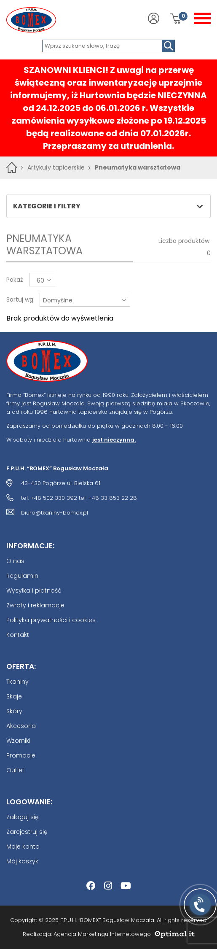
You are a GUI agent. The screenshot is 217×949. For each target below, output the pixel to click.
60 (40, 280)
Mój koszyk (22, 861)
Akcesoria (21, 726)
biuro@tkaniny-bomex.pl (54, 513)
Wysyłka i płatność (34, 590)
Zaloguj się (22, 817)
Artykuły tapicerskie (56, 167)
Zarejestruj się (27, 832)
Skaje (14, 696)
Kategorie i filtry (108, 206)
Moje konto (23, 846)
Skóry (14, 711)
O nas (15, 561)
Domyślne (57, 300)
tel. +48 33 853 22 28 (108, 498)
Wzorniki (18, 740)
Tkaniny (17, 681)
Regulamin (22, 576)
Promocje (20, 755)
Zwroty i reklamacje (35, 605)
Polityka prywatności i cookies (51, 620)
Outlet (15, 770)
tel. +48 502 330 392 (49, 498)
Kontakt (17, 635)
